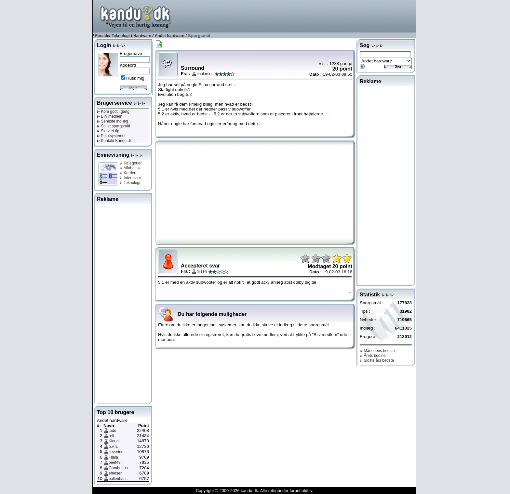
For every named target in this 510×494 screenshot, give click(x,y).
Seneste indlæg (112, 121)
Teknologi (121, 35)
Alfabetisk (130, 168)
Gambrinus (118, 468)
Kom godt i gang (113, 111)
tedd (112, 430)
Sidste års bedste (377, 360)
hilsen (202, 271)
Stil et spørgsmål (113, 126)
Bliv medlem (109, 116)
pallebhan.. (118, 478)
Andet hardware (169, 35)
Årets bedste (373, 355)
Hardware (142, 35)
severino (116, 451)
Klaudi (114, 441)
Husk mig (135, 78)
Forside (102, 35)
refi (111, 436)
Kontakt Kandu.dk (114, 140)
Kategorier (131, 163)
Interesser (130, 178)
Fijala (113, 457)
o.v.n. (113, 446)
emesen (116, 473)
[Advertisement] (297, 16)
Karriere (129, 173)
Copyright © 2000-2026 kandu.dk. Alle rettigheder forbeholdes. (254, 490)
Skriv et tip (108, 131)
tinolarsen (205, 74)
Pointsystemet (111, 136)
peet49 (115, 462)
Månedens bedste (377, 350)
